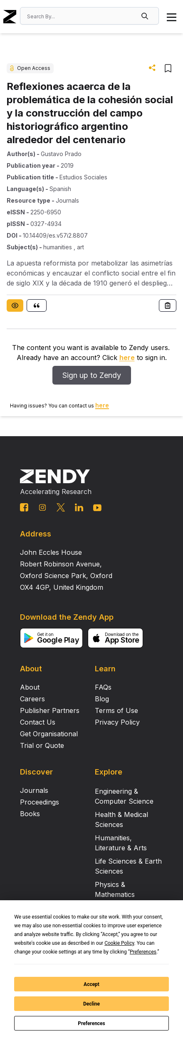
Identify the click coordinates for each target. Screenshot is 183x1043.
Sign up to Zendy (91, 375)
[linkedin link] (79, 507)
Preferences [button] (143, 952)
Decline (91, 1004)
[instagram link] (42, 507)
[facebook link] (24, 507)
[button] (145, 16)
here (127, 357)
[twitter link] (61, 507)
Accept (91, 984)
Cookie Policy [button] (119, 943)
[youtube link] (97, 508)
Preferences (91, 1023)
